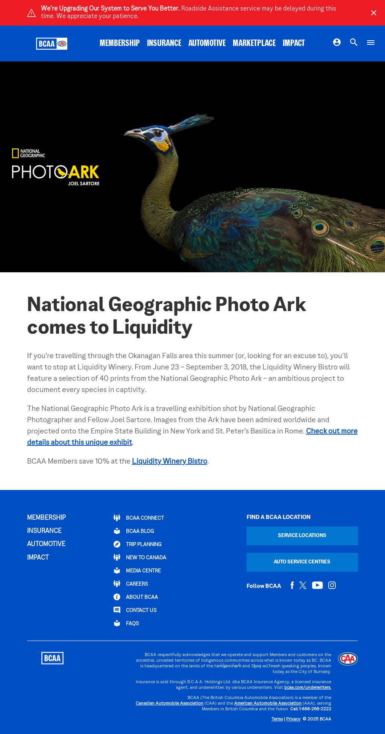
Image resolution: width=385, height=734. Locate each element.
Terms (277, 719)
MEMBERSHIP (120, 44)
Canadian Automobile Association (169, 704)
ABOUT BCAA (136, 597)
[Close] (373, 12)
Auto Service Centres (302, 562)
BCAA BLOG (134, 531)
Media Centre (137, 570)
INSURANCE (164, 44)
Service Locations (302, 535)
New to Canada (140, 557)
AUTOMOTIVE (207, 44)
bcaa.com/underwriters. (307, 688)
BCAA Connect (139, 517)
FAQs (126, 623)
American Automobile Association (268, 704)
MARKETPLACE (254, 44)
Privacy (293, 719)
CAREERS (131, 583)
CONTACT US (135, 610)
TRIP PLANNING (137, 544)
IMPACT (294, 44)
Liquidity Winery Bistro (169, 461)
